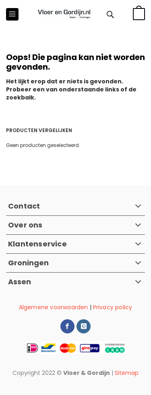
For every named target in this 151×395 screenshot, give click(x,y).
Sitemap (127, 373)
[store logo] (64, 14)
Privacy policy (112, 307)
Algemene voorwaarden (53, 307)
